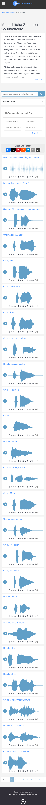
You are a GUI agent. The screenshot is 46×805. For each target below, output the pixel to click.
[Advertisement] (23, 487)
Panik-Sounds (30, 121)
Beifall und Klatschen (12, 127)
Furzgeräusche (30, 127)
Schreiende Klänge (12, 121)
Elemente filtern (9, 102)
